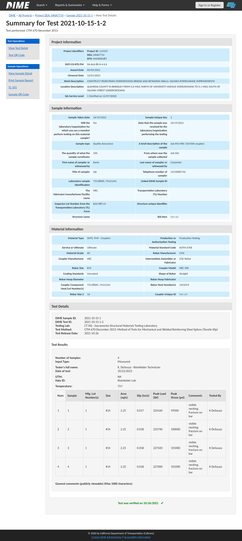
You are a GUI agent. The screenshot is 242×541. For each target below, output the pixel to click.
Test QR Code (17, 55)
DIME (12, 15)
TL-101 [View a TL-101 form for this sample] (13, 87)
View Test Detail (18, 48)
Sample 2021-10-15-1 (79, 15)
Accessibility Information (137, 537)
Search (41, 5)
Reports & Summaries (70, 5)
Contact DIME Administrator (107, 537)
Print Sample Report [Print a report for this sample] (21, 80)
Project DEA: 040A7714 (49, 15)
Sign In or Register (210, 5)
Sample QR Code (19, 94)
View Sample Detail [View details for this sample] (20, 73)
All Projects (25, 15)
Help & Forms (102, 5)
